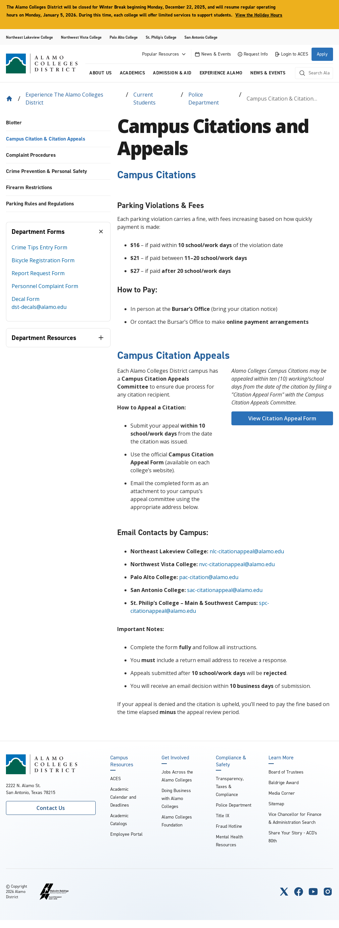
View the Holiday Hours (258, 15)
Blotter (14, 122)
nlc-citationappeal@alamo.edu (247, 551)
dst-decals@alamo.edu (39, 307)
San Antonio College (201, 37)
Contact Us (50, 808)
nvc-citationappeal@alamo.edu (237, 564)
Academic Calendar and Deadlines (123, 797)
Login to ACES (291, 54)
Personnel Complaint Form (45, 286)
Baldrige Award (283, 783)
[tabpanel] (58, 281)
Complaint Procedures (31, 154)
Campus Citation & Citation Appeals (45, 138)
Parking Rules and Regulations (40, 203)
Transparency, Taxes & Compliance (230, 787)
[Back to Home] (9, 99)
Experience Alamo (221, 73)
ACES (115, 779)
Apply (322, 54)
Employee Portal (126, 834)
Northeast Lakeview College (29, 37)
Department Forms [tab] (38, 231)
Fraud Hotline (229, 826)
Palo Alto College (124, 37)
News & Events (213, 54)
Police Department (203, 98)
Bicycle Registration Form (43, 260)
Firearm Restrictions (29, 187)
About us (100, 73)
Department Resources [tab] (44, 337)
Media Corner (281, 793)
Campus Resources (121, 761)
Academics (132, 73)
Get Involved (175, 757)
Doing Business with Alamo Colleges (176, 798)
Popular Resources (164, 54)
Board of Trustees (286, 772)
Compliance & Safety (231, 761)
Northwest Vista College (81, 37)
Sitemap (276, 804)
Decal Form (25, 299)
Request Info (253, 54)
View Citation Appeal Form (282, 418)
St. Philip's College (161, 37)
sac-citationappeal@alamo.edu (225, 590)
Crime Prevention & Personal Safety (46, 171)
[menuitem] (58, 123)
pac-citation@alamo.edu (208, 577)
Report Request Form (38, 273)
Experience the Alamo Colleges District (64, 98)
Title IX (222, 816)
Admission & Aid (172, 73)
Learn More (281, 757)
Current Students (144, 98)
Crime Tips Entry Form (39, 247)
